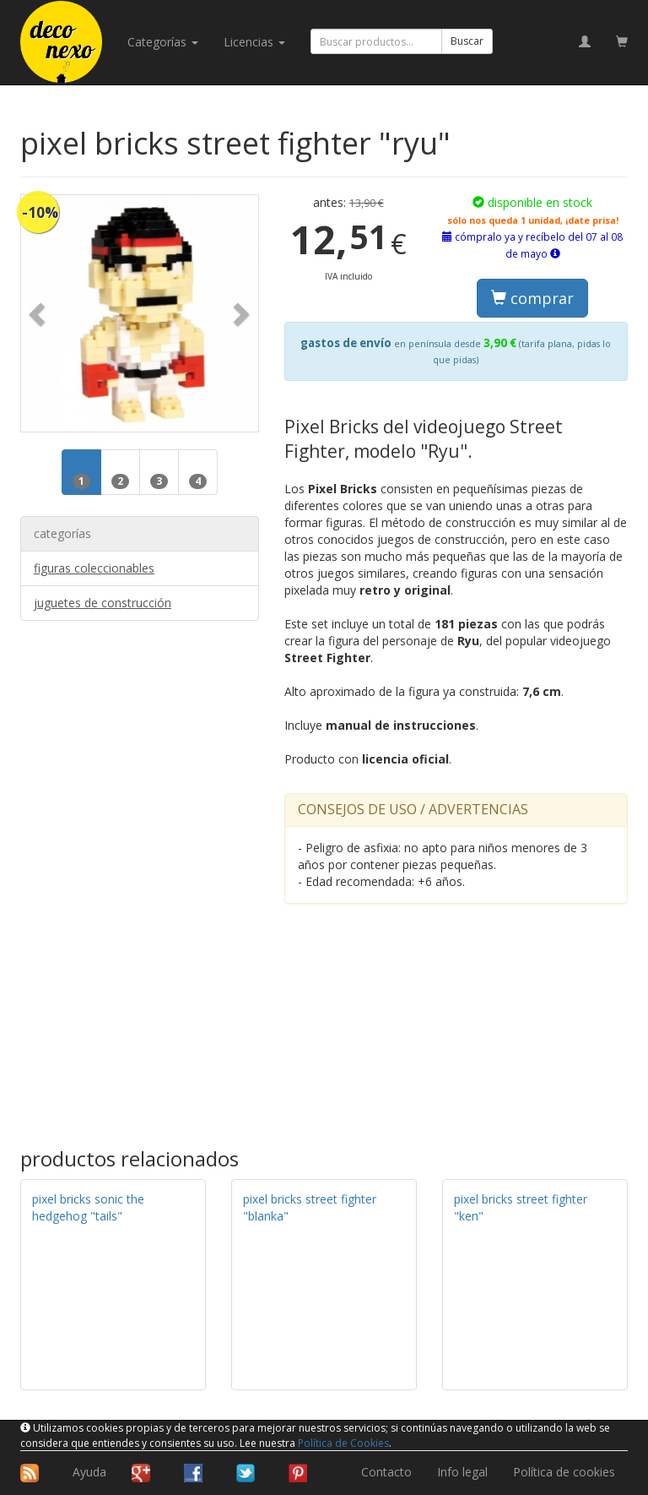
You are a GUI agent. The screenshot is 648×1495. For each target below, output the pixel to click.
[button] (39, 313)
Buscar (467, 41)
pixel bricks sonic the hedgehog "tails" (88, 1207)
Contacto (386, 1472)
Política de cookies (564, 1472)
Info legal (462, 1472)
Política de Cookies (343, 1443)
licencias (254, 42)
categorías (162, 42)
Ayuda (89, 1472)
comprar (532, 298)
